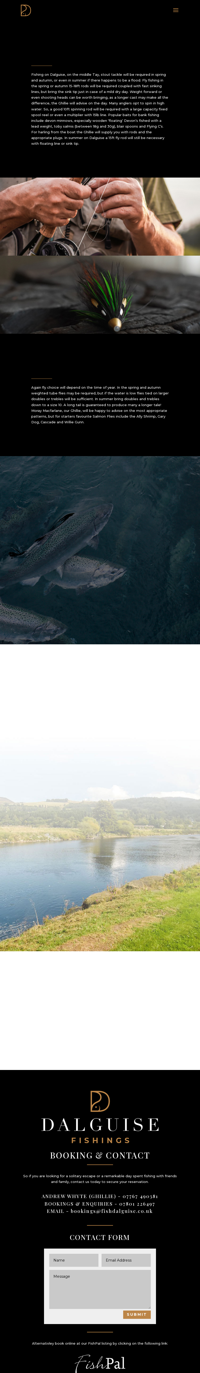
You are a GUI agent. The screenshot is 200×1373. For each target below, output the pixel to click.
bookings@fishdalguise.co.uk (112, 1210)
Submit (137, 1314)
